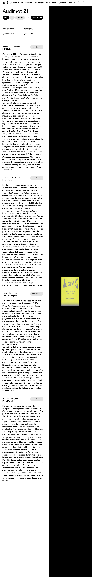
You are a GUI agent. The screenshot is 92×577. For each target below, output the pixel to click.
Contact (62, 2)
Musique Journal (86, 3)
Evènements (51, 2)
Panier (71, 2)
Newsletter (87, 1)
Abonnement (26, 2)
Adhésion (81, 3)
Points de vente (81, 1)
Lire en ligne (39, 2)
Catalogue (14, 2)
